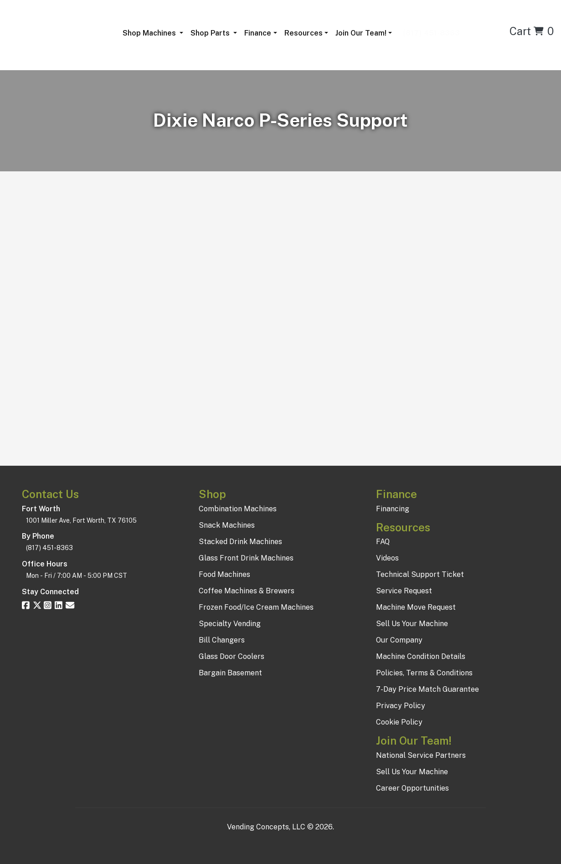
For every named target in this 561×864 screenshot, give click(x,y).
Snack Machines (227, 525)
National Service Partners (421, 755)
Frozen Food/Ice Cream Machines (256, 607)
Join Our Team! (360, 33)
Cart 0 (532, 31)
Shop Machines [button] (150, 33)
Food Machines (224, 574)
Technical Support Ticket (420, 574)
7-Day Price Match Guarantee (427, 689)
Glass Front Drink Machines (246, 558)
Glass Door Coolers (231, 656)
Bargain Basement (230, 673)
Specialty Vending (230, 623)
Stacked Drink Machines (240, 541)
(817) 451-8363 (49, 547)
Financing (392, 508)
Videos (387, 558)
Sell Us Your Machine (412, 623)
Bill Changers (222, 640)
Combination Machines (238, 508)
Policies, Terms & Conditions (424, 673)
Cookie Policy (399, 722)
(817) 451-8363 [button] (429, 33)
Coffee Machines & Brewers (246, 590)
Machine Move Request (416, 607)
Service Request (404, 590)
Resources (303, 33)
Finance (257, 33)
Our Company (399, 640)
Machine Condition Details (420, 656)
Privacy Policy (400, 705)
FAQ (383, 541)
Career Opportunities (412, 788)
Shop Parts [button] (211, 33)
